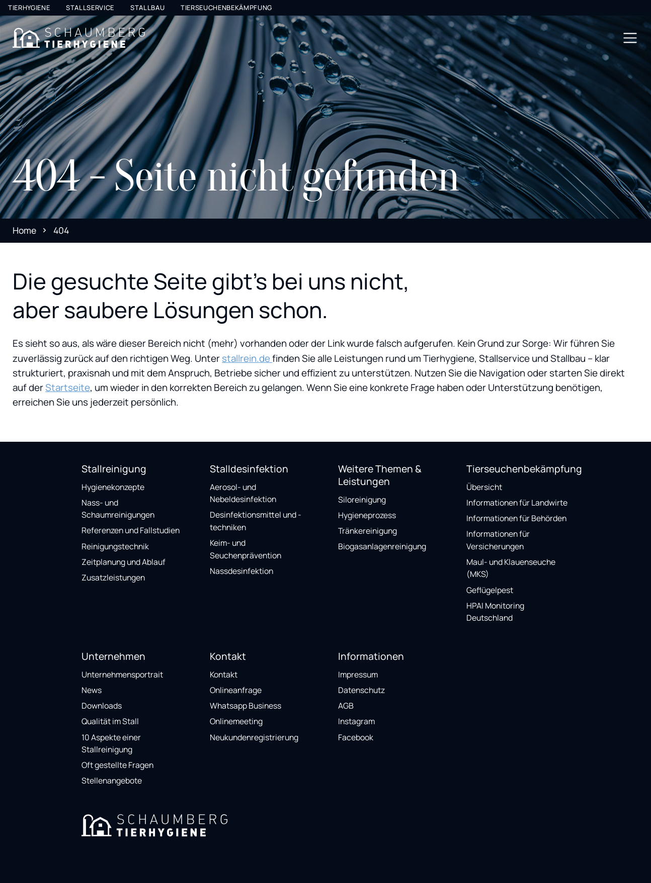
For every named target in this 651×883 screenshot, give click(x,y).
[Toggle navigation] (630, 38)
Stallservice (90, 7)
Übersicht (484, 487)
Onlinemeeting (236, 721)
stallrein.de (247, 358)
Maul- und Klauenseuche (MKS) (510, 568)
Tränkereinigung (367, 530)
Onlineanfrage (236, 690)
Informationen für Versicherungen (498, 540)
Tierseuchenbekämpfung (226, 7)
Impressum (358, 674)
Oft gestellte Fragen (117, 764)
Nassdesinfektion (241, 570)
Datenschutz (361, 690)
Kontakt (223, 674)
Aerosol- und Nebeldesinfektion (243, 493)
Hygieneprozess (367, 515)
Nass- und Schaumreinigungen (118, 509)
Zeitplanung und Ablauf (124, 561)
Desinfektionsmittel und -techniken (255, 521)
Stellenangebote (112, 780)
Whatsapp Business (245, 705)
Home (24, 230)
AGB (346, 705)
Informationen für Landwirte (516, 502)
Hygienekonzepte (113, 487)
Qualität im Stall (110, 721)
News (92, 690)
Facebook (355, 737)
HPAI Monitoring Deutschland (495, 612)
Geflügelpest (489, 590)
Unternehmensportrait (122, 674)
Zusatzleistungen (113, 577)
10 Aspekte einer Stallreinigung (111, 743)
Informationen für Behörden (516, 518)
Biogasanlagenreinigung (382, 546)
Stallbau (147, 7)
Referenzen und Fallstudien (131, 530)
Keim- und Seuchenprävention (245, 549)
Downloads (102, 705)
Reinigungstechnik (115, 546)
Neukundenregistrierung (254, 737)
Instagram (356, 721)
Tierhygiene (29, 7)
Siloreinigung (362, 499)
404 (61, 230)
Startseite (67, 387)
